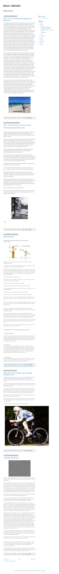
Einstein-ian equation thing (13, 283)
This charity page (7, 388)
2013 (41, 38)
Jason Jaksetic (12, 5)
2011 (41, 41)
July (41, 34)
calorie (29, 288)
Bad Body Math (9, 237)
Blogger (44, 570)
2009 (41, 44)
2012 (41, 39)
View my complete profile (43, 18)
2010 (41, 42)
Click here (6, 403)
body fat (17, 366)
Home (20, 559)
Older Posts (33, 559)
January (42, 36)
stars (27, 366)
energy (20, 366)
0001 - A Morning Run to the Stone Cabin (17, 125)
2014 (41, 24)
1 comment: (19, 229)
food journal (24, 366)
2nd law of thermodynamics (11, 366)
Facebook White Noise (11, 458)
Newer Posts (6, 559)
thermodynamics (31, 366)
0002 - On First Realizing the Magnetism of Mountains (45, 28)
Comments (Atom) (12, 561)
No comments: (19, 117)
